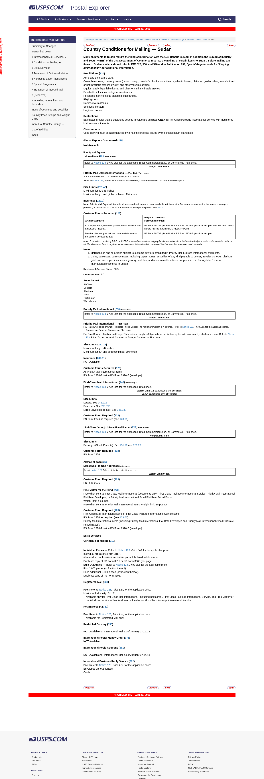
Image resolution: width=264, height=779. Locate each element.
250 (134, 427)
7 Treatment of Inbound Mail (49, 89)
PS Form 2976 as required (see (102, 419)
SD (102, 274)
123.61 (123, 419)
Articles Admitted (94, 221)
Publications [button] (63, 19)
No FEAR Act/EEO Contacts (200, 768)
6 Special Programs (44, 84)
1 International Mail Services (49, 57)
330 (106, 582)
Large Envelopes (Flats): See (100, 409)
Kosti (86, 294)
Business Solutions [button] (88, 19)
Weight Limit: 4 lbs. (159, 435)
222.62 (161, 207)
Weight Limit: (144, 391)
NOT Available (92, 361)
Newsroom (87, 761)
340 (105, 606)
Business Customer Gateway (151, 757)
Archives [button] (112, 19)
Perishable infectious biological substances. (108, 92)
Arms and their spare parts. (99, 77)
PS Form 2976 (92, 454)
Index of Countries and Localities (50, 109)
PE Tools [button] (43, 19)
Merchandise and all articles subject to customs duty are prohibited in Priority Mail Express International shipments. (155, 252)
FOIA (190, 764)
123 (118, 213)
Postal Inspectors (145, 761)
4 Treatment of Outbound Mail (50, 73)
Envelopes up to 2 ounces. (98, 668)
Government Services (91, 771)
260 (105, 461)
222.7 (100, 200)
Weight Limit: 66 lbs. (159, 166)
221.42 (102, 187)
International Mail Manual (48, 40)
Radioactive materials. (96, 103)
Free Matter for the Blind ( (99, 490)
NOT (86, 631)
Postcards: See (92, 406)
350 (110, 624)
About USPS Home (90, 757)
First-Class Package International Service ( (108, 427)
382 (132, 661)
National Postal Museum (148, 771)
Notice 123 (100, 162)
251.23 (137, 445)
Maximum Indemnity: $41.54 (99, 593)
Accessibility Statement (198, 771)
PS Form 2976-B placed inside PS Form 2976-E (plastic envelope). (178, 233)
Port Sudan (89, 298)
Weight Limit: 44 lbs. (159, 317)
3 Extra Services (42, 67)
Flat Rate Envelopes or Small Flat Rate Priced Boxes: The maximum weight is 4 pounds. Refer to (133, 327)
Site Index (36, 761)
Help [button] (127, 19)
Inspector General (146, 764)
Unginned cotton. (93, 110)
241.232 (121, 409)
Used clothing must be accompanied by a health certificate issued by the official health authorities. (139, 132)
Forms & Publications (91, 768)
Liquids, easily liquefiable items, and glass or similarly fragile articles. (122, 88)
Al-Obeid (88, 284)
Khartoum (89, 291)
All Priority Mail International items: (103, 371)
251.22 (123, 445)
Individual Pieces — (95, 550)
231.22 (102, 344)
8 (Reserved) (39, 95)
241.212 (102, 402)
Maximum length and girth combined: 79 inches (110, 194)
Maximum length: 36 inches (99, 190)
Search (224, 19)
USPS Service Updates (92, 764)
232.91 (101, 358)
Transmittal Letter (41, 51)
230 (117, 309)
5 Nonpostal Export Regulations (51, 78)
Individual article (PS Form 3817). (102, 553)
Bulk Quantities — (94, 564)
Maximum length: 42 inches (99, 348)
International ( (92, 156)
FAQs (34, 764)
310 (112, 540)
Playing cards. (91, 99)
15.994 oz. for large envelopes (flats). (159, 394)
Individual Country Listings (48, 124)
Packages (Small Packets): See (102, 445)
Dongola (88, 288)
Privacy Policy (194, 757)
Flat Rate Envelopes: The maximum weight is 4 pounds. (112, 176)
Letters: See (91, 402)
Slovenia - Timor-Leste (196, 39)
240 (122, 382)
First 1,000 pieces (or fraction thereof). (105, 568)
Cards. (87, 672)
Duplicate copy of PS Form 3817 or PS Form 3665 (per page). (118, 561)
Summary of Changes (44, 46)
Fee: (87, 589)
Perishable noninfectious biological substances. (110, 95)
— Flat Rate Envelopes (137, 173)
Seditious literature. (94, 106)
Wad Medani (90, 301)
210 (120, 140)
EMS (116, 269)
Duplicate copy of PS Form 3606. (102, 575)
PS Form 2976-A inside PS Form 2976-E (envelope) (113, 375)
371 (127, 637)
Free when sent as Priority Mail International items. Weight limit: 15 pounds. (126, 504)
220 (102, 156)
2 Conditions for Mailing (46, 62)
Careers (35, 775)
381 (122, 647)
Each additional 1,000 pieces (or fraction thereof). (111, 572)
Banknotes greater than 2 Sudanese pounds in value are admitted (121, 119)
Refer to (89, 162)
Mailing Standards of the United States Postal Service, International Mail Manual (122, 39)
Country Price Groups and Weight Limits (51, 117)
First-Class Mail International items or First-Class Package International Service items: (132, 513)
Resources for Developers (149, 775)
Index (35, 135)
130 (102, 73)
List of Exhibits (40, 129)
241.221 (106, 406)
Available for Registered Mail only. (105, 617)
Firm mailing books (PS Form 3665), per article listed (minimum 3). (121, 557)
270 (116, 490)
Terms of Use (194, 761)
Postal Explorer (90, 7)
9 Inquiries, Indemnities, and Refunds (47, 102)
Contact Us (36, 757)
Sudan (165, 49)
